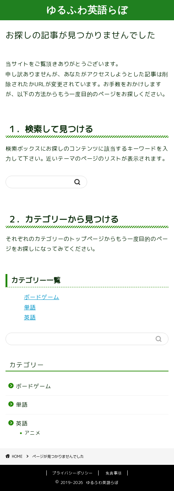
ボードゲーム (41, 297)
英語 (30, 317)
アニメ (32, 432)
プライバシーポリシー (72, 473)
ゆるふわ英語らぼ (87, 9)
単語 (30, 307)
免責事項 (114, 473)
